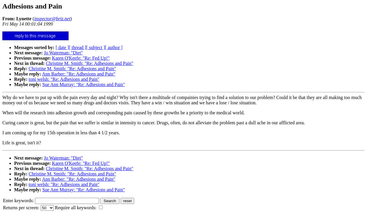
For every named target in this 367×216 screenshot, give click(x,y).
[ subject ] (95, 47)
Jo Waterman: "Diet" (63, 52)
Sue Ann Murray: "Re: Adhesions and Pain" (83, 84)
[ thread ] (77, 47)
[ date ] (62, 47)
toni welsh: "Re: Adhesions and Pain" (64, 79)
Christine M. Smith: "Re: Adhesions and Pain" (89, 63)
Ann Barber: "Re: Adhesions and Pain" (78, 73)
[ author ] (114, 47)
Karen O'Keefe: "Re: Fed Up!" (81, 58)
